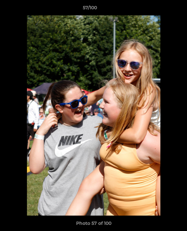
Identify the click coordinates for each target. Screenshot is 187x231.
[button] (164, 9)
